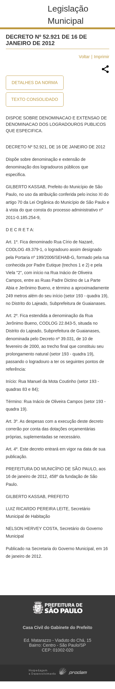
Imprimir (102, 56)
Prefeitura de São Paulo (57, 604)
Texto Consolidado (34, 99)
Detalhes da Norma (35, 82)
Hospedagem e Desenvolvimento (58, 671)
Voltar (84, 56)
